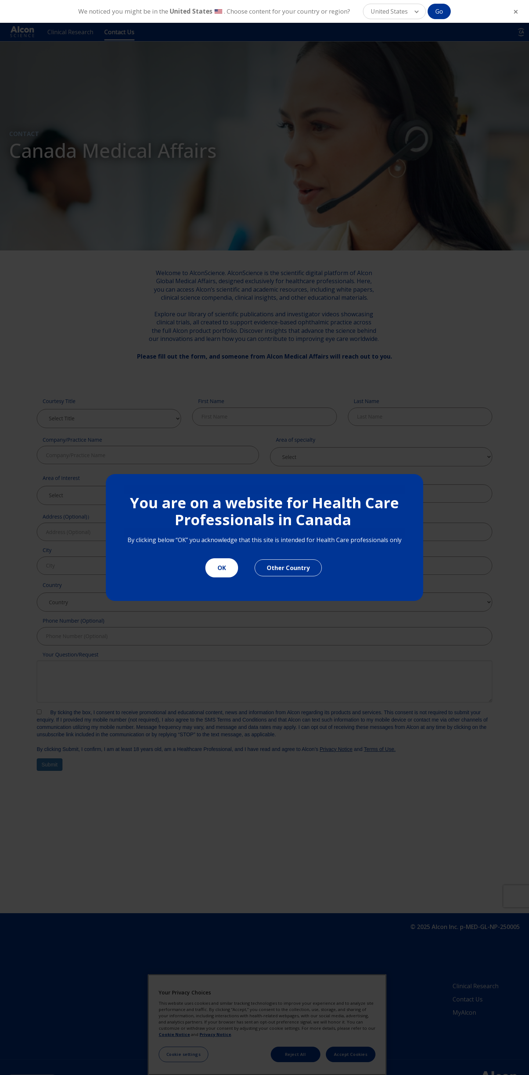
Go (439, 11)
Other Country (288, 568)
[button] (394, 11)
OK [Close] (221, 568)
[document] (264, 537)
